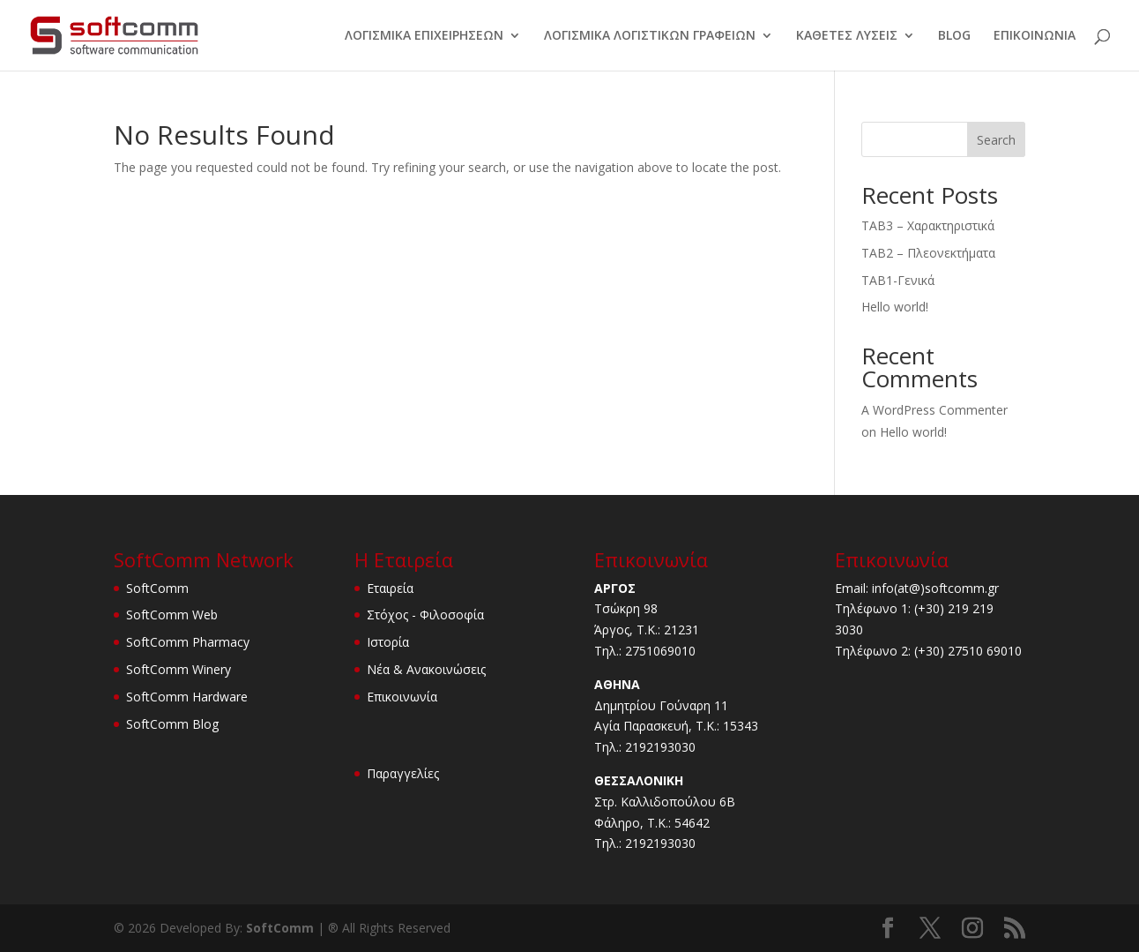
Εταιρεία (390, 588)
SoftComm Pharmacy (187, 641)
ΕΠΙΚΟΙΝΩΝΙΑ (1035, 36)
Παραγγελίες (403, 773)
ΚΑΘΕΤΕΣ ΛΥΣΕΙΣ (846, 36)
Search (996, 139)
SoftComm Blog (172, 724)
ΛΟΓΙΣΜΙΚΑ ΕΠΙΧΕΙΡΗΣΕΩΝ (424, 36)
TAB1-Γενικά (897, 280)
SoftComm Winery (178, 669)
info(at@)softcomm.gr (935, 588)
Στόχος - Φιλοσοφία (425, 614)
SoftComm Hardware (187, 696)
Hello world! (894, 306)
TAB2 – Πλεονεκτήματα (928, 252)
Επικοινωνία (402, 696)
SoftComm (157, 588)
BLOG (954, 36)
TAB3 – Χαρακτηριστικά (927, 225)
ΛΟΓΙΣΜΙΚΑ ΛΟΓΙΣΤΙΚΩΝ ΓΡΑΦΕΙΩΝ (650, 36)
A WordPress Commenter (934, 409)
